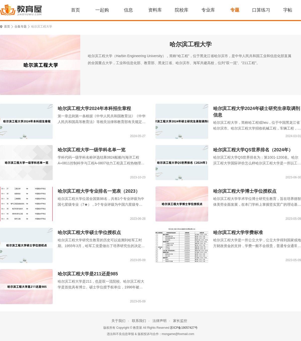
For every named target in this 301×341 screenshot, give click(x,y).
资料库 (155, 10)
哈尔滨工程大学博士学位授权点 (244, 191)
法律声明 (160, 321)
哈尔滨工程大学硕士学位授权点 (89, 232)
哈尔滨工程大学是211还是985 (88, 273)
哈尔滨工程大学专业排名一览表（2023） (99, 191)
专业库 (208, 10)
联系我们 (139, 321)
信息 (128, 10)
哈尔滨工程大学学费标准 (238, 232)
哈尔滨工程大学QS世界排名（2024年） (253, 149)
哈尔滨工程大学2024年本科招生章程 (94, 108)
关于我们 (118, 321)
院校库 (181, 10)
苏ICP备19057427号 (183, 327)
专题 (234, 10)
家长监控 (180, 321)
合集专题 (21, 26)
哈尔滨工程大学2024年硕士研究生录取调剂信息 (256, 112)
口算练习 (261, 10)
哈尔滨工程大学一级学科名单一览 (91, 149)
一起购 (102, 10)
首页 (75, 10)
